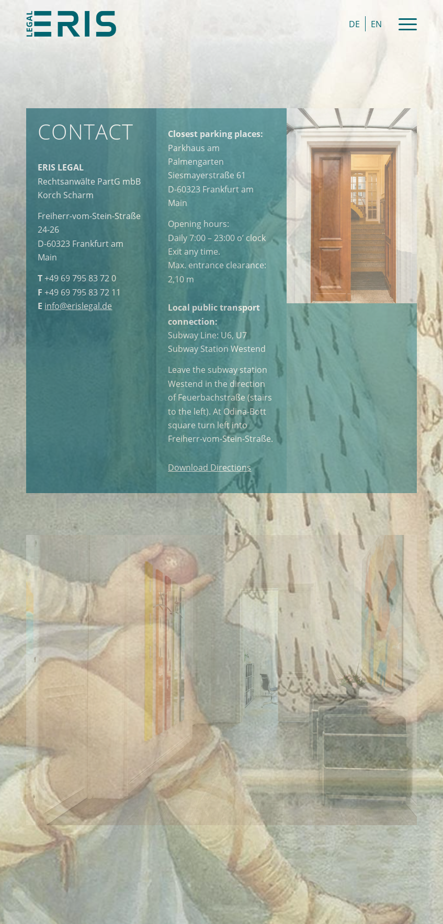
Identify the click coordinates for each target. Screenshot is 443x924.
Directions (209, 467)
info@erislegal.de (78, 306)
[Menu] (402, 23)
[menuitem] (354, 23)
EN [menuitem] (376, 24)
